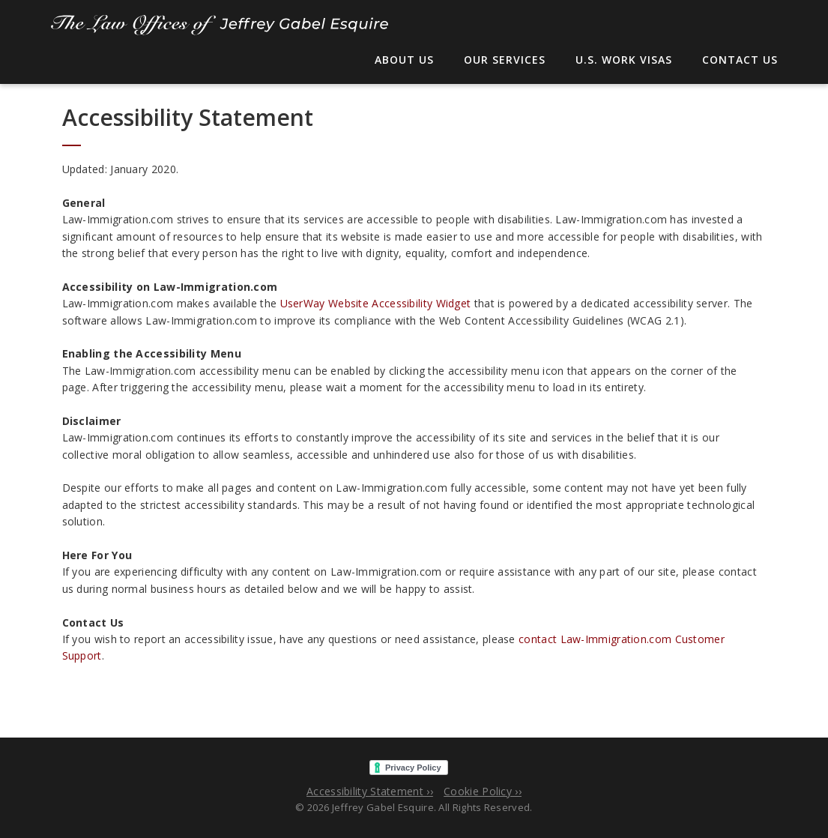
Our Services (505, 59)
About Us (404, 59)
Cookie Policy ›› (483, 791)
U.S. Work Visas (623, 59)
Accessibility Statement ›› (369, 791)
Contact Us (740, 59)
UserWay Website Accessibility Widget (375, 303)
